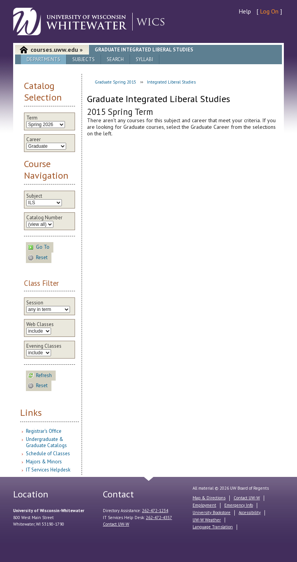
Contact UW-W (116, 524)
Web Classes (40, 324)
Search (115, 59)
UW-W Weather (207, 520)
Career (33, 140)
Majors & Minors (44, 461)
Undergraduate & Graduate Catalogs (46, 442)
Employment (204, 505)
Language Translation (213, 527)
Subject (34, 196)
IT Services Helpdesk (48, 469)
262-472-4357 (159, 517)
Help (245, 11)
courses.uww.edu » (57, 49)
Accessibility (250, 512)
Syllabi (144, 59)
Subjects (83, 59)
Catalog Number (44, 218)
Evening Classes (43, 346)
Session (34, 303)
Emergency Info (238, 505)
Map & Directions (209, 498)
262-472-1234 (155, 510)
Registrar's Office (43, 431)
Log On (269, 11)
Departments (43, 59)
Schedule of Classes (48, 453)
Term (32, 118)
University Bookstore (211, 512)
